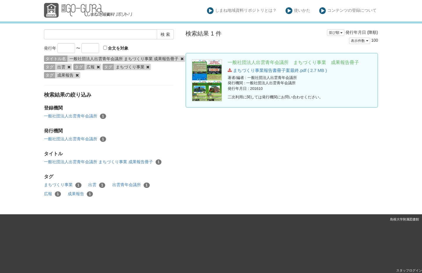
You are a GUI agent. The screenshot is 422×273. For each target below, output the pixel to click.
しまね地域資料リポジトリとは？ (242, 10)
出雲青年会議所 (131, 185)
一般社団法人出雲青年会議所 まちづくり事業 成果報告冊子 (102, 162)
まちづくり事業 (62, 185)
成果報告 (80, 194)
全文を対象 (116, 48)
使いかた (297, 10)
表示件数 (359, 41)
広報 (52, 194)
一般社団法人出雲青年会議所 (75, 116)
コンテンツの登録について (348, 10)
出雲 (96, 185)
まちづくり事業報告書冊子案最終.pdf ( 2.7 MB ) (277, 70)
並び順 (336, 33)
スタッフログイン (409, 270)
